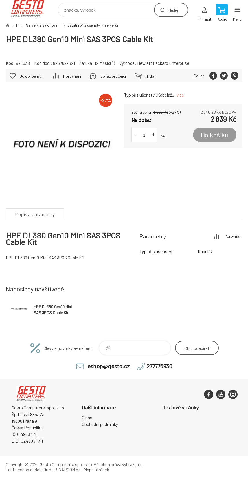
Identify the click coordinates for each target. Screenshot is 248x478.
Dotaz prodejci (113, 75)
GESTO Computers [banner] (31, 8)
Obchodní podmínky (100, 424)
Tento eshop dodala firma (30, 469)
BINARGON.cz (67, 469)
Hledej (173, 10)
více (180, 95)
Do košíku (215, 135)
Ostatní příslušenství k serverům (93, 25)
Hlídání (151, 75)
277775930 (159, 366)
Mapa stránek (96, 469)
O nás (87, 417)
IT (17, 25)
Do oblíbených (32, 75)
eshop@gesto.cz (108, 366)
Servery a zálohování (43, 25)
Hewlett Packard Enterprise (163, 63)
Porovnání (72, 75)
